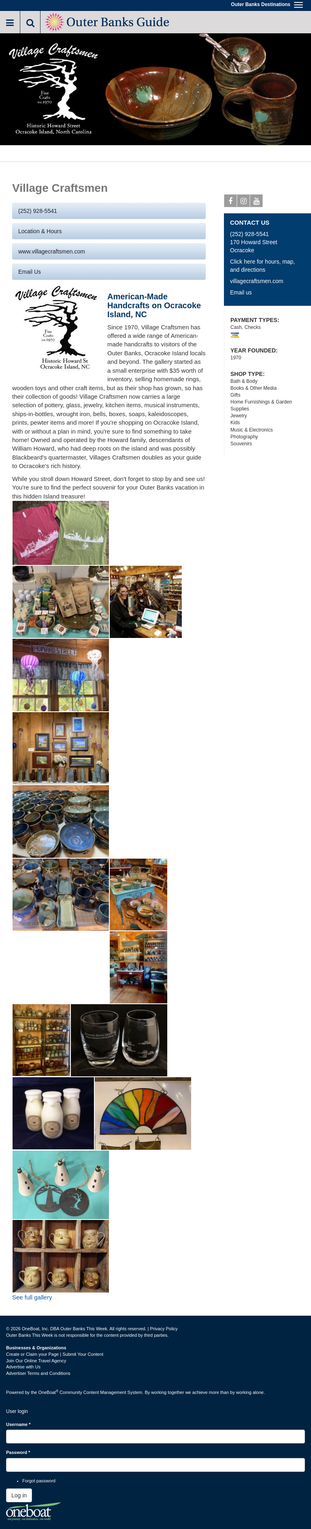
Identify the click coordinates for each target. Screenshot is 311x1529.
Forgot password (38, 1480)
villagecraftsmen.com (256, 281)
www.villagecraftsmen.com (51, 251)
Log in (19, 1495)
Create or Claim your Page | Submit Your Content (54, 1354)
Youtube (256, 202)
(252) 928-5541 (37, 211)
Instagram (243, 202)
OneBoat (48, 1392)
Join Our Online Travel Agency (36, 1360)
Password (18, 1452)
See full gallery (32, 1297)
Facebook (230, 202)
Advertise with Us (23, 1366)
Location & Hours (40, 231)
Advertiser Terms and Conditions (38, 1373)
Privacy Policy (163, 1328)
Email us (29, 271)
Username (18, 1424)
